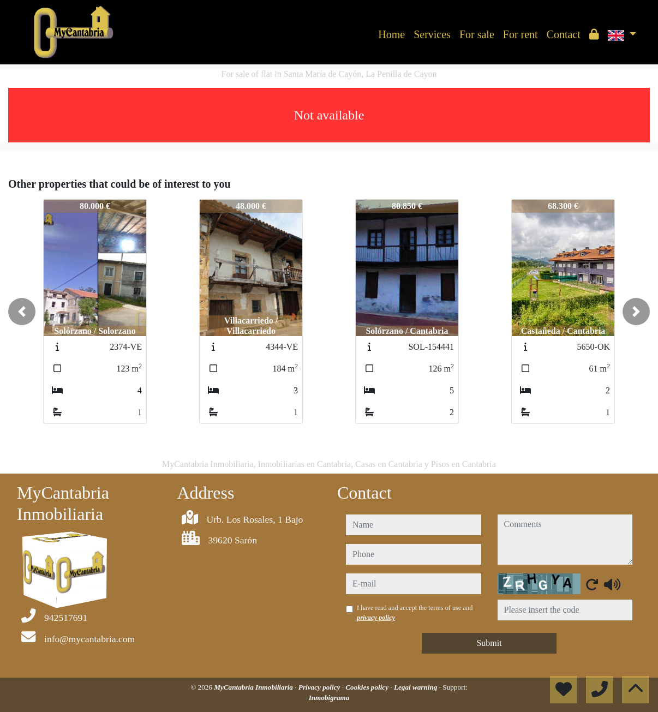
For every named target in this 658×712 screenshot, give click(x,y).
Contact (564, 34)
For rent (520, 34)
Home (391, 34)
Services (432, 34)
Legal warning (416, 687)
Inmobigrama (329, 697)
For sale (476, 34)
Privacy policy (320, 687)
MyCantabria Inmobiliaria (254, 687)
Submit (488, 643)
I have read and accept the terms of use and (414, 612)
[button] (21, 311)
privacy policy (376, 617)
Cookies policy (367, 687)
